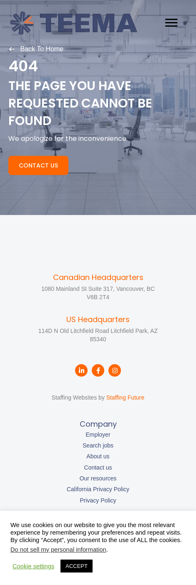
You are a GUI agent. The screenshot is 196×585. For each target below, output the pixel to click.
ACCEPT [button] (76, 566)
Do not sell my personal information (58, 549)
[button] (35, 49)
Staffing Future (125, 397)
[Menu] (171, 23)
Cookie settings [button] (33, 566)
